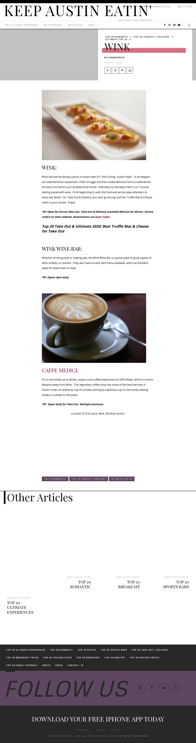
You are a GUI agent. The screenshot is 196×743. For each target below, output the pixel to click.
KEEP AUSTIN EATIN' (19, 598)
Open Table (102, 217)
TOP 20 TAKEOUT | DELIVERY (152, 37)
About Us (100, 730)
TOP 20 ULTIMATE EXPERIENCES (20, 607)
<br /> (51, 449)
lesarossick (116, 57)
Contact (116, 730)
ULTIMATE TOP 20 (116, 39)
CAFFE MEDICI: (60, 370)
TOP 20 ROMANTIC (116, 37)
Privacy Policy (82, 730)
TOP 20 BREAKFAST (129, 584)
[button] (189, 25)
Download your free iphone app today (98, 719)
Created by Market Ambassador (128, 736)
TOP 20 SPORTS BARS (176, 584)
